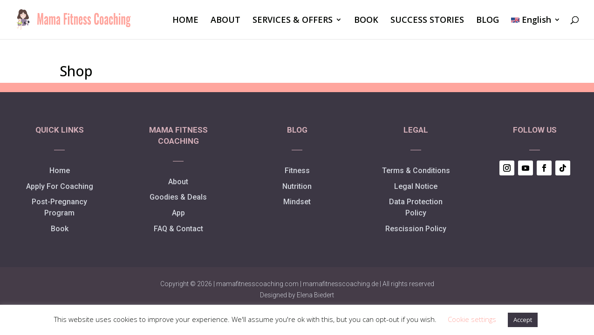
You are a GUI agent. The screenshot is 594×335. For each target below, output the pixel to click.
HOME (185, 20)
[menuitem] (535, 27)
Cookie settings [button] (472, 319)
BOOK (366, 20)
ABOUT (225, 20)
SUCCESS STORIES (427, 20)
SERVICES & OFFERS (293, 20)
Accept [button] (522, 319)
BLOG (487, 20)
